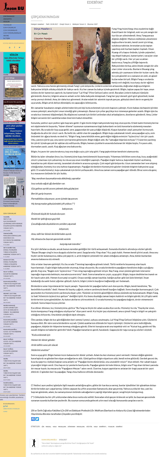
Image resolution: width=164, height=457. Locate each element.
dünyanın (71, 426)
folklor (111, 426)
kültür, (89, 426)
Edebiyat (41, 24)
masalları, (62, 426)
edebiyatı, (102, 426)
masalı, (48, 426)
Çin (43, 426)
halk (54, 426)
